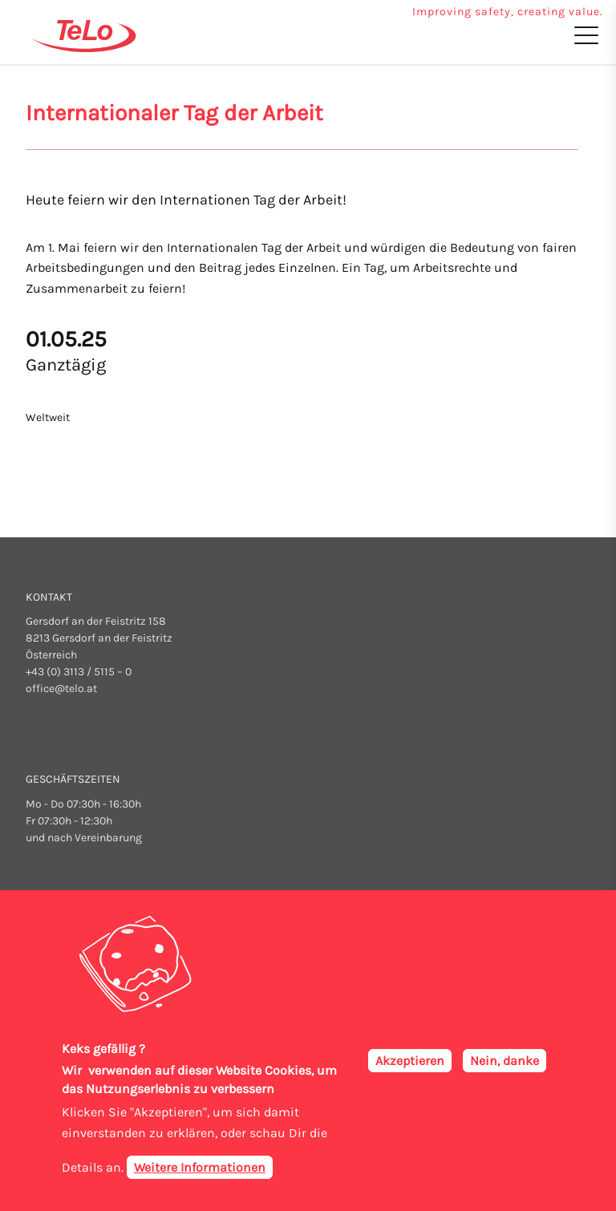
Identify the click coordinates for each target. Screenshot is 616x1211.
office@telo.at (61, 688)
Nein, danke (504, 1063)
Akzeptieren (409, 1063)
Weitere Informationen (199, 1171)
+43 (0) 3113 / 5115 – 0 (79, 671)
